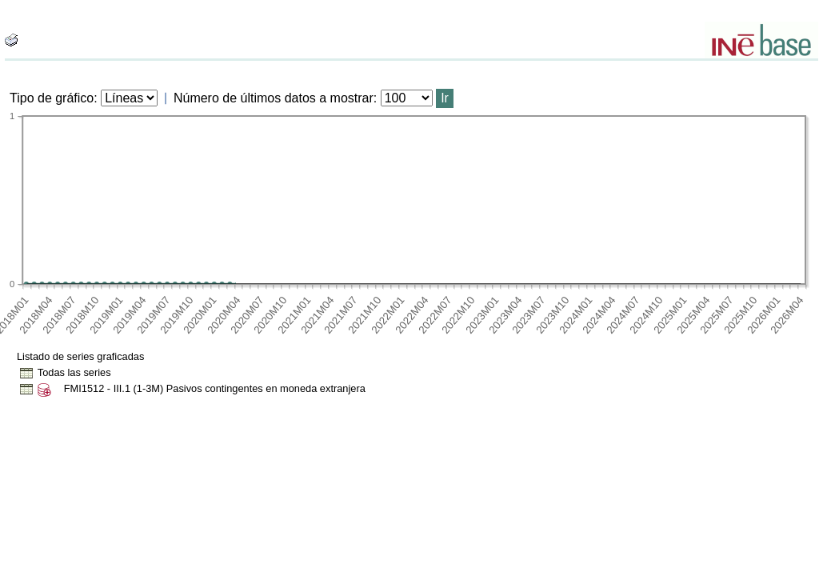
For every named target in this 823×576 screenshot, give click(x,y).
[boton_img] (11, 40)
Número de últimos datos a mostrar (274, 98)
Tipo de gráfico (52, 98)
